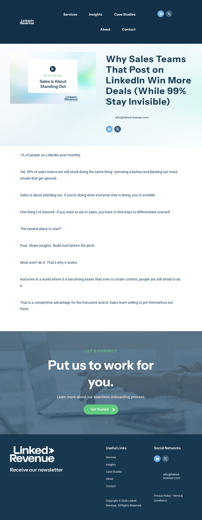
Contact (129, 29)
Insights (95, 14)
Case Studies (125, 14)
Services (70, 14)
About (105, 29)
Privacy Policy (162, 495)
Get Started (99, 409)
